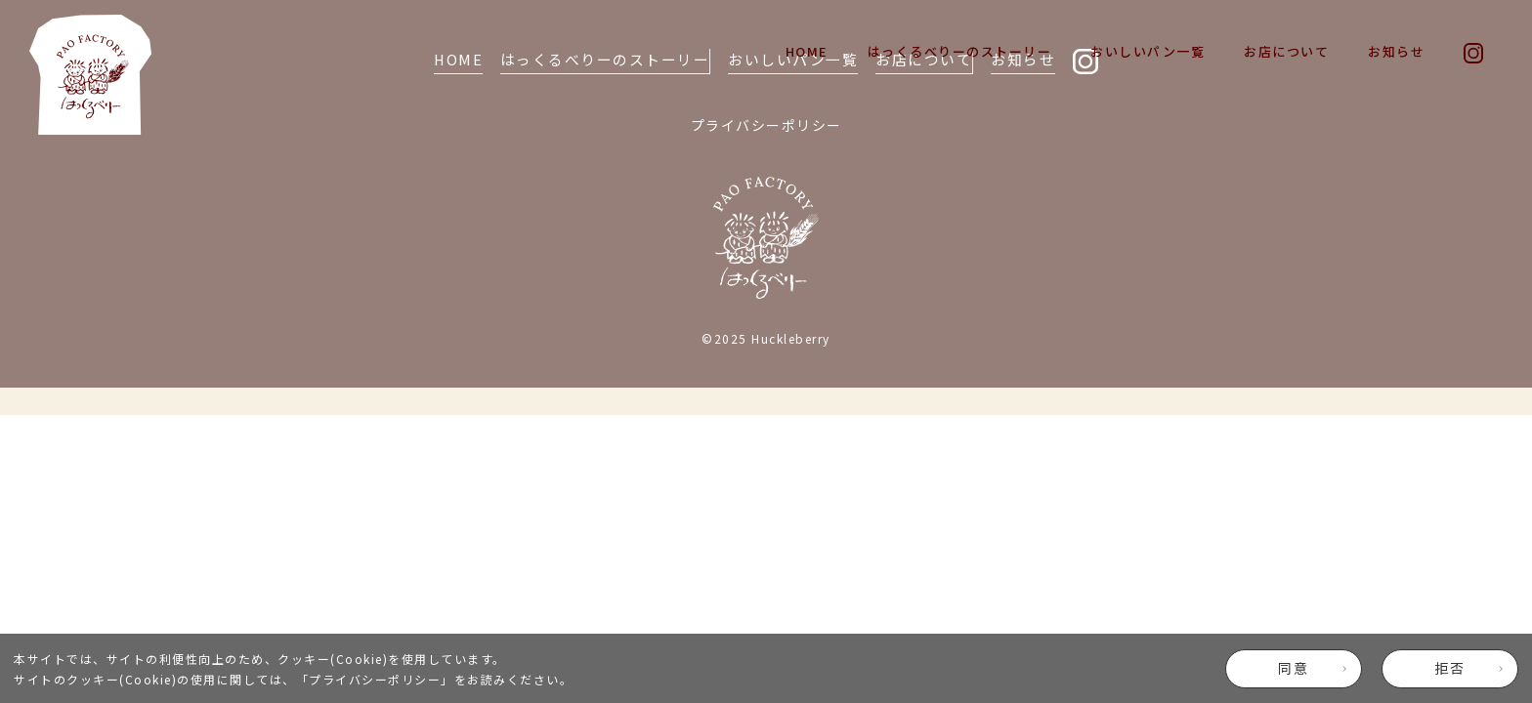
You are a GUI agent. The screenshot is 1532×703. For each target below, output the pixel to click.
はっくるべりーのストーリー (960, 51)
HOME (807, 51)
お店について (1286, 51)
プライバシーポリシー (375, 679)
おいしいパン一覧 (1147, 51)
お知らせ (1396, 51)
